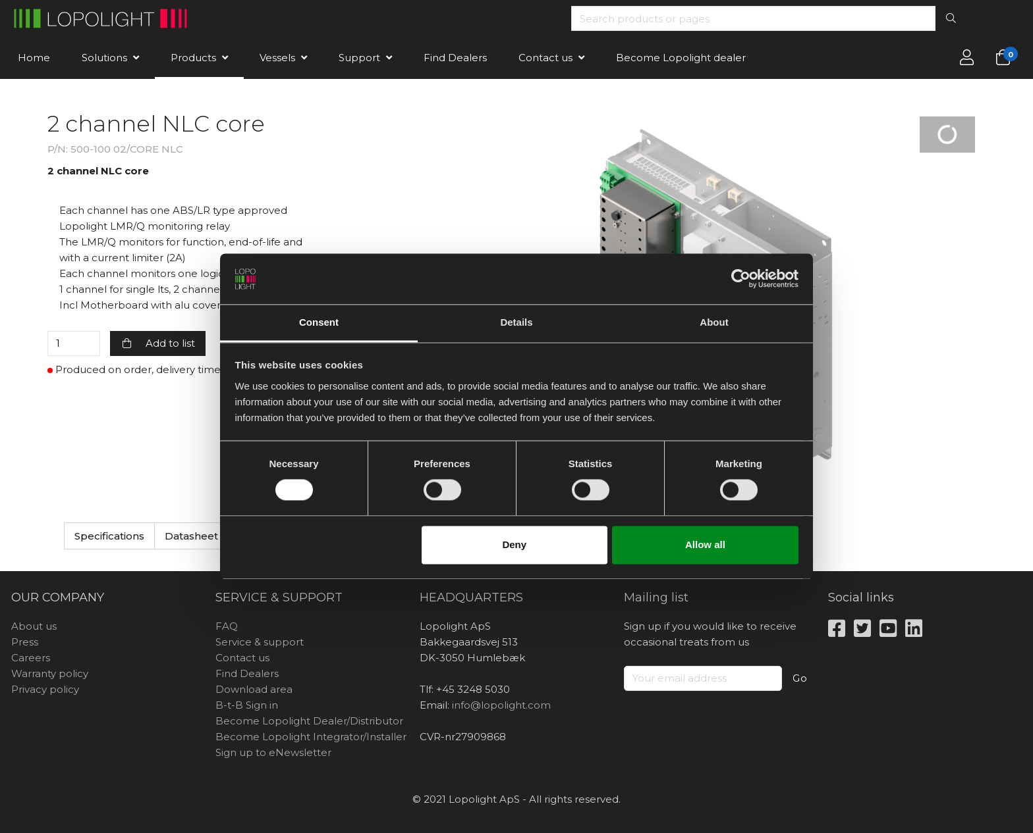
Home (34, 57)
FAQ (226, 626)
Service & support (259, 642)
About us (34, 626)
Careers (30, 657)
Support (359, 57)
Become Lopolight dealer (681, 57)
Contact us (545, 57)
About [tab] (714, 322)
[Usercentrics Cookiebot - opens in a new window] (740, 279)
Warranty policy (49, 673)
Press (24, 642)
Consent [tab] (319, 322)
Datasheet (191, 536)
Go (800, 678)
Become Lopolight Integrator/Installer (310, 736)
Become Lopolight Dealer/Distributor (309, 721)
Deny (514, 544)
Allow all (705, 544)
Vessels (277, 57)
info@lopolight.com (501, 705)
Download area (254, 689)
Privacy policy (45, 689)
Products (193, 57)
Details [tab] (516, 322)
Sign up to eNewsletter (273, 752)
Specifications (109, 536)
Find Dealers (455, 57)
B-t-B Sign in (246, 705)
